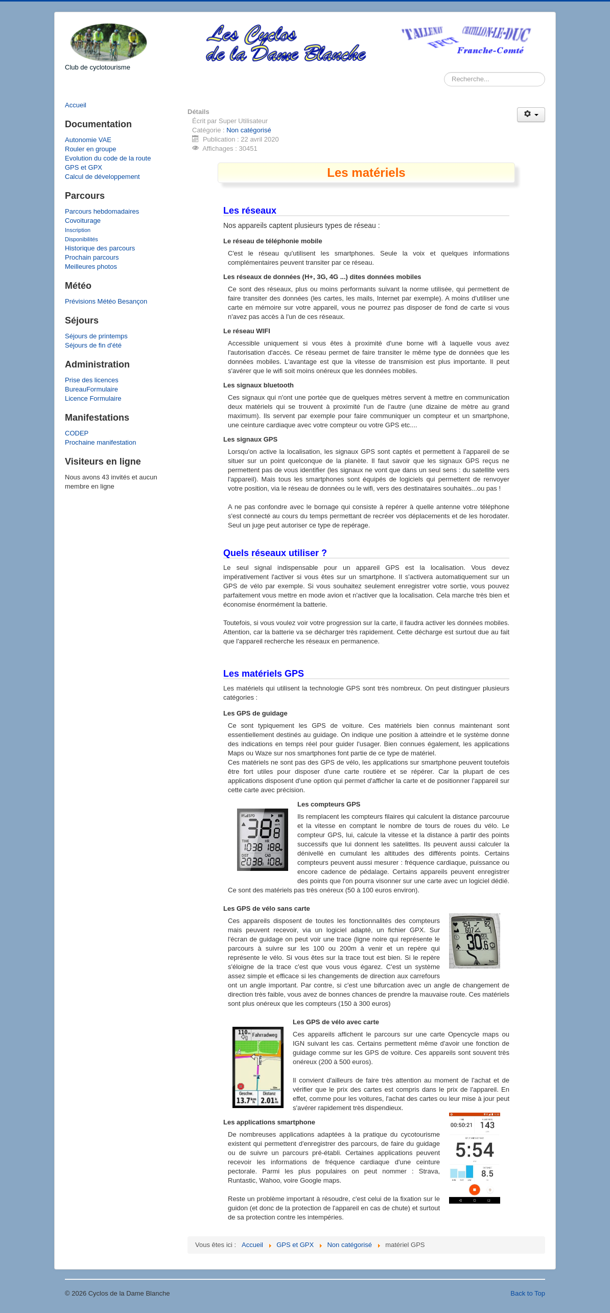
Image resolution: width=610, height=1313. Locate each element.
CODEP (76, 433)
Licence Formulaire (93, 398)
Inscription (77, 230)
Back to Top (527, 1293)
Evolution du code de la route (108, 158)
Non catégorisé (248, 130)
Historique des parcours (100, 248)
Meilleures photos (91, 266)
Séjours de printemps (96, 336)
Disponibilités (81, 239)
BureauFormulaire (91, 389)
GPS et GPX (83, 167)
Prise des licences (92, 380)
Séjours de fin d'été (93, 345)
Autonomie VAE (88, 140)
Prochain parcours (92, 257)
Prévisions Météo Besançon (106, 301)
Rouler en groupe (90, 149)
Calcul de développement (102, 176)
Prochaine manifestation (100, 442)
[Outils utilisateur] (531, 114)
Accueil (75, 105)
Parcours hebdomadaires (102, 211)
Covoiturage (83, 220)
